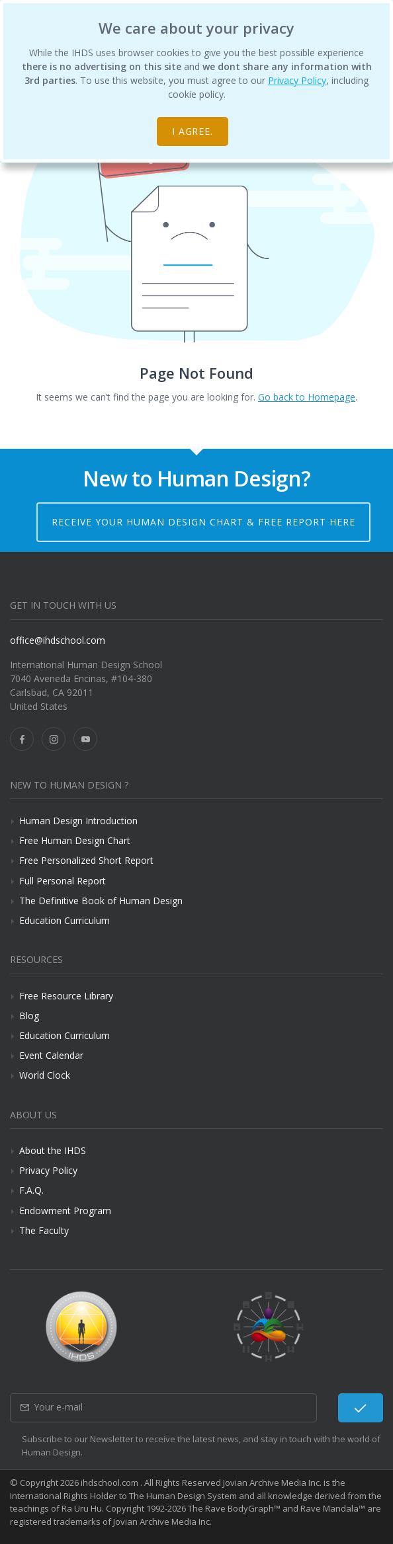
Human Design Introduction (78, 820)
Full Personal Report (62, 880)
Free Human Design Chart (74, 840)
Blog (29, 1015)
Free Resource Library (66, 995)
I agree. (193, 131)
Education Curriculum (64, 920)
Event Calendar (51, 1055)
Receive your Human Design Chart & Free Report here (203, 522)
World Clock (44, 1075)
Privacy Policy (297, 80)
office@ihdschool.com (57, 640)
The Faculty (44, 1230)
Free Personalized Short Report (86, 860)
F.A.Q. (31, 1190)
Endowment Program (65, 1210)
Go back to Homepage (306, 397)
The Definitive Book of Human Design (101, 900)
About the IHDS (52, 1150)
